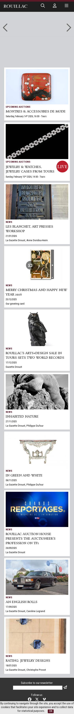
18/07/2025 (11, 665)
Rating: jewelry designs (28, 660)
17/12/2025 (11, 362)
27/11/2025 (11, 421)
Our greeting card (15, 303)
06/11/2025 (11, 480)
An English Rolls (21, 602)
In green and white (24, 475)
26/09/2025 (11, 548)
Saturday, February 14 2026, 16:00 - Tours (26, 116)
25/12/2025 (11, 299)
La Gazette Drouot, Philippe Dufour (24, 425)
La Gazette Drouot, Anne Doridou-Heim (27, 240)
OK (50, 711)
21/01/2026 (11, 236)
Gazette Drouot (14, 366)
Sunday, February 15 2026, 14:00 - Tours (25, 176)
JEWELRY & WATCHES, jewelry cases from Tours (30, 169)
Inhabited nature (22, 416)
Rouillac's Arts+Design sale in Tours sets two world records (35, 355)
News (9, 221)
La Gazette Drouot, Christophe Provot (26, 669)
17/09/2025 (11, 607)
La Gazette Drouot (15, 552)
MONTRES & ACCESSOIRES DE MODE (36, 111)
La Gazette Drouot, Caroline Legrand (25, 611)
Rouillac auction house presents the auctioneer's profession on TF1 (30, 538)
